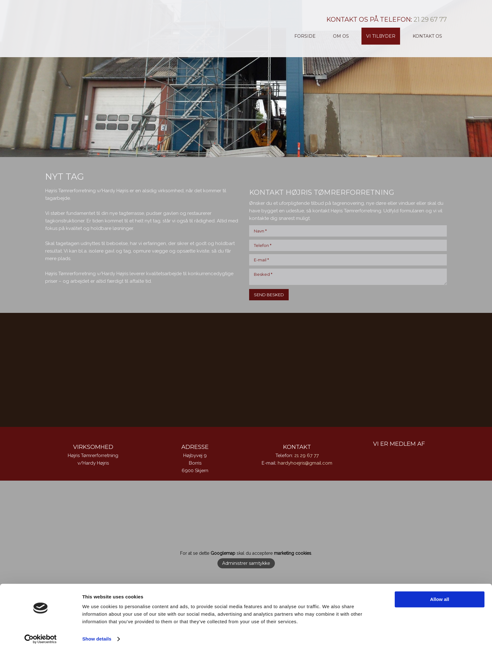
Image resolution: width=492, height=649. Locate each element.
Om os (341, 36)
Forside (305, 36)
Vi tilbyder (380, 36)
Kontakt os (427, 36)
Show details (96, 636)
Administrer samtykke (246, 563)
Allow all (439, 597)
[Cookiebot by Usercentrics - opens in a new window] (40, 636)
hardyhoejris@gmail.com (305, 463)
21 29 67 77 (430, 19)
